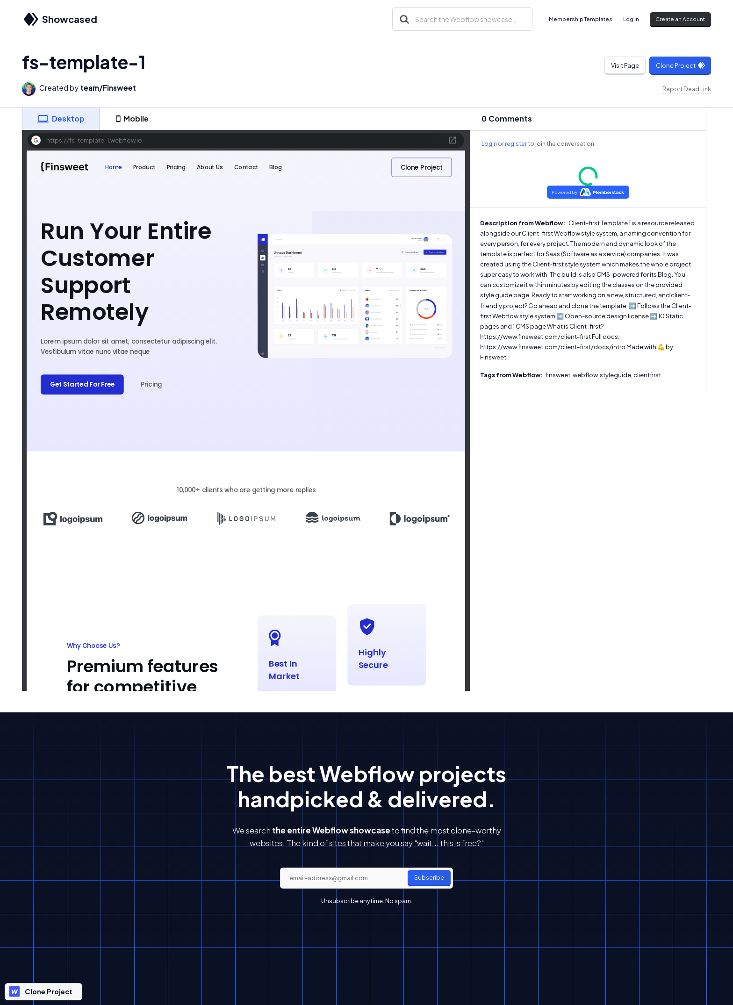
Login (489, 143)
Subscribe (429, 877)
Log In (631, 18)
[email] (366, 878)
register (516, 143)
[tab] (61, 119)
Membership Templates (580, 18)
